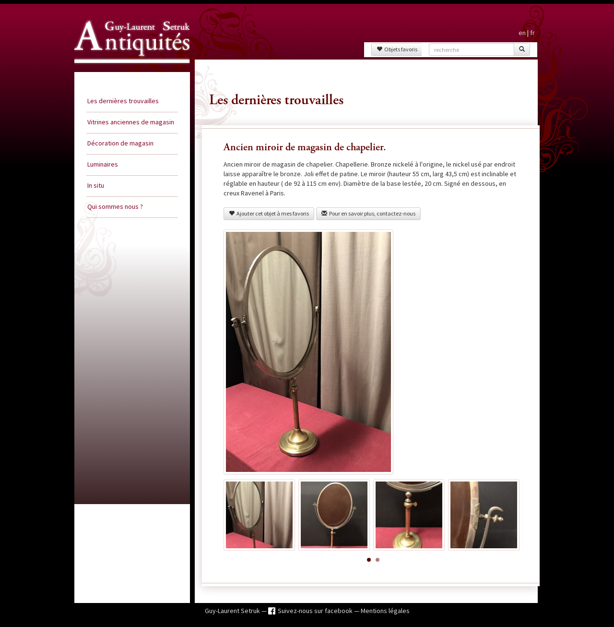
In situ (95, 185)
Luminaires (102, 164)
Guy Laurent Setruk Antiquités (128, 71)
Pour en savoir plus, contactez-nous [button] (368, 213)
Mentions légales (385, 610)
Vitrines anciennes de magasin (130, 122)
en (522, 32)
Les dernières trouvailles (123, 100)
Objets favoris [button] (397, 49)
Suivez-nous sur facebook (316, 610)
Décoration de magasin (120, 143)
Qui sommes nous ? (115, 206)
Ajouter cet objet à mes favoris (269, 213)
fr (532, 32)
